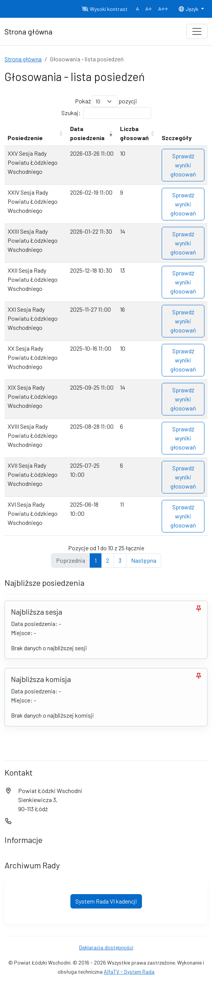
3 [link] (120, 560)
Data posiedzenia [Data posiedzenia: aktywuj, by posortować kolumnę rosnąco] (87, 133)
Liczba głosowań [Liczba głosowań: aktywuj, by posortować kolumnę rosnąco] (134, 133)
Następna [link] (143, 560)
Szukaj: (106, 113)
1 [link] (96, 560)
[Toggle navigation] (196, 31)
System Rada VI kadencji (106, 901)
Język (189, 9)
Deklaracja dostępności (106, 947)
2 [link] (107, 560)
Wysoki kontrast (105, 9)
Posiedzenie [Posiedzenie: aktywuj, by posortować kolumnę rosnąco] (25, 137)
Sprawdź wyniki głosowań (183, 165)
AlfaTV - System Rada (129, 971)
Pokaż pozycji (106, 101)
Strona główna (23, 58)
